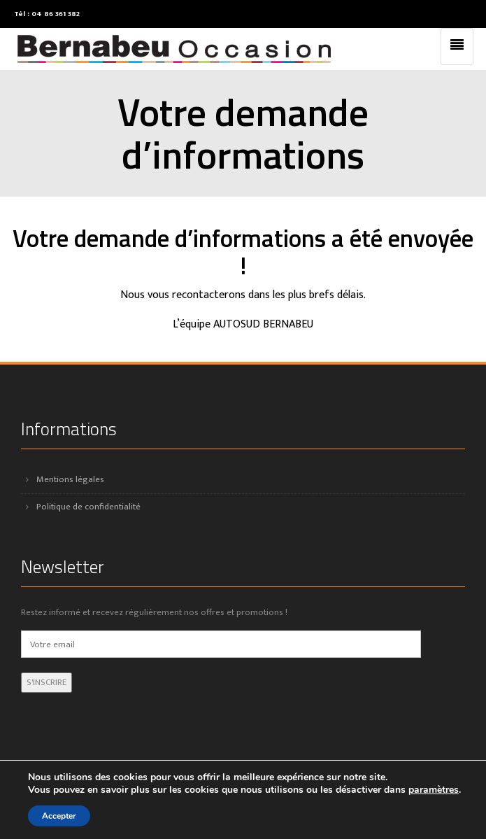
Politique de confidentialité (88, 506)
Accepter (59, 816)
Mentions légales (70, 479)
